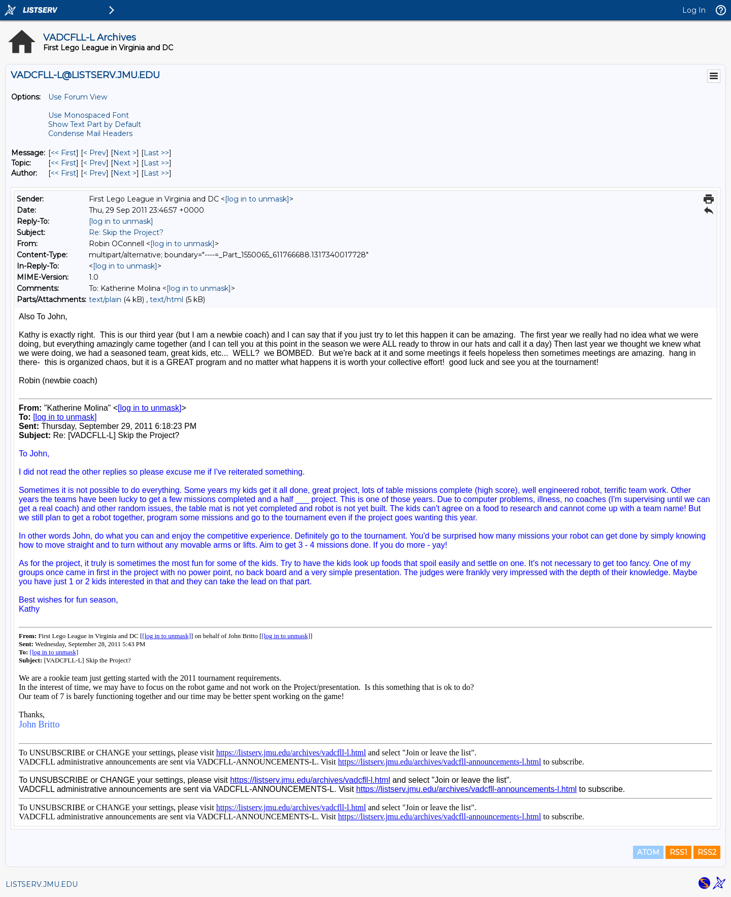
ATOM (648, 852)
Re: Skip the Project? (126, 232)
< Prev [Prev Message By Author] (94, 173)
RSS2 (706, 852)
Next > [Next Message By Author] (125, 173)
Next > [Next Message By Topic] (125, 163)
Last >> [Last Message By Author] (156, 173)
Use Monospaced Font (88, 115)
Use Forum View (77, 97)
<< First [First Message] (63, 152)
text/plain (105, 299)
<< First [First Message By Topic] (63, 163)
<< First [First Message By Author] (63, 173)
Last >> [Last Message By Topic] (156, 163)
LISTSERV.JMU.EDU (42, 884)
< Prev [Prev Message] (94, 152)
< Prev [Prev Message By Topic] (94, 163)
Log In (694, 10)
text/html (166, 299)
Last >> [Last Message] (156, 152)
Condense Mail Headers (90, 133)
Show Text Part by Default (94, 124)
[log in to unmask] (257, 199)
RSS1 (678, 852)
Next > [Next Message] (125, 152)
